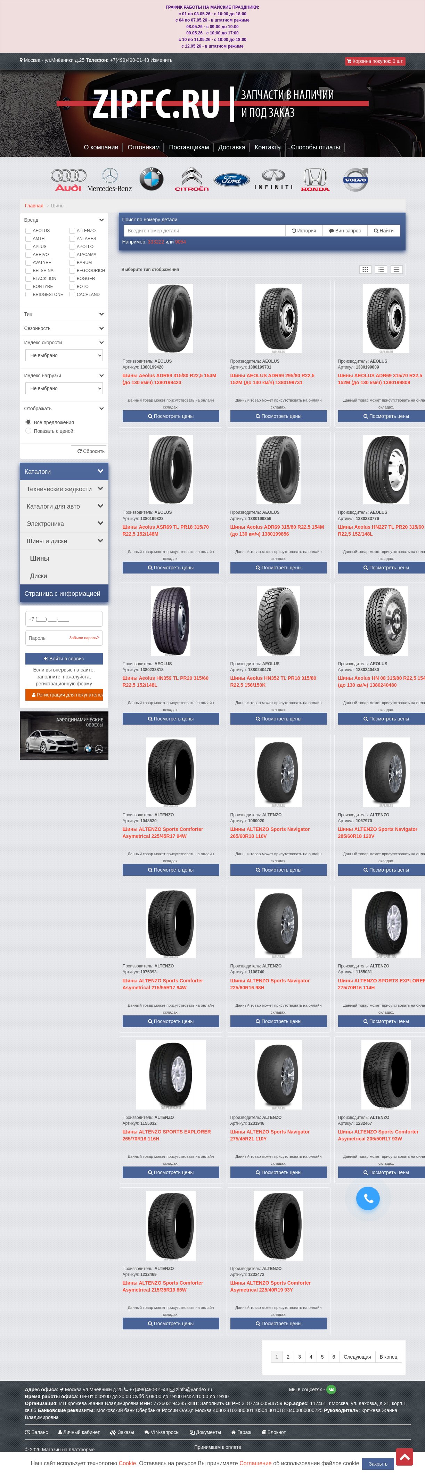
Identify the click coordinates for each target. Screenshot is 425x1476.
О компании (101, 147)
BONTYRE (43, 286)
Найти (384, 230)
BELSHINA (43, 270)
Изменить (161, 60)
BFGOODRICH (90, 270)
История (304, 230)
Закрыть (378, 1464)
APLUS (40, 246)
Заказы (122, 1432)
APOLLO (85, 246)
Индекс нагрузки (64, 375)
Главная (34, 205)
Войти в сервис (64, 658)
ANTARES (86, 238)
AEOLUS (41, 230)
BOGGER (86, 278)
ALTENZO (86, 230)
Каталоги (64, 471)
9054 (180, 242)
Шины (39, 558)
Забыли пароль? (84, 638)
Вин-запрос (345, 230)
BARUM (84, 262)
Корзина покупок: (375, 61)
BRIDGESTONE (46, 294)
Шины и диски (65, 541)
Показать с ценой (53, 431)
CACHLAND (88, 294)
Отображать (64, 408)
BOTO (83, 286)
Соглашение (255, 1463)
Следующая (357, 1357)
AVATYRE (42, 262)
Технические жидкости (65, 489)
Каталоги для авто (65, 506)
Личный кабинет (79, 1432)
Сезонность (64, 328)
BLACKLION (44, 278)
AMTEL (40, 238)
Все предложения (54, 422)
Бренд (64, 220)
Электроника (65, 523)
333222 (156, 242)
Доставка (232, 147)
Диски (38, 575)
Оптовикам (144, 147)
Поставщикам (189, 147)
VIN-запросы (162, 1432)
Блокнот (274, 1432)
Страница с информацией (62, 593)
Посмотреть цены (171, 416)
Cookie (127, 1463)
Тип (64, 314)
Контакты (268, 147)
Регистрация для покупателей (67, 695)
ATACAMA (86, 254)
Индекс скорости (64, 342)
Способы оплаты (315, 147)
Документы (205, 1432)
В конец (389, 1357)
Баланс (36, 1432)
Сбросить (91, 451)
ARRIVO (41, 254)
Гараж (241, 1432)
